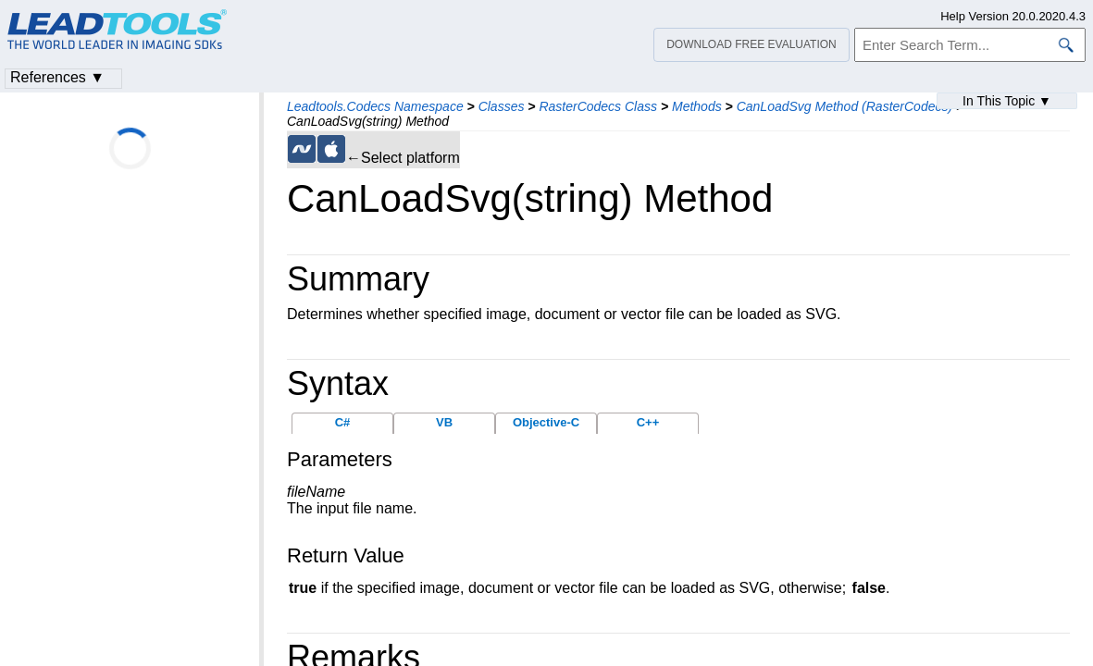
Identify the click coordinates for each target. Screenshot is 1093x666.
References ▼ (57, 77)
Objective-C (546, 422)
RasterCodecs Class (598, 106)
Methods (697, 106)
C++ (648, 422)
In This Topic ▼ (1007, 100)
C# (343, 422)
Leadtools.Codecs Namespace (375, 106)
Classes (501, 106)
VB (444, 422)
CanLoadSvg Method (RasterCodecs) (844, 106)
